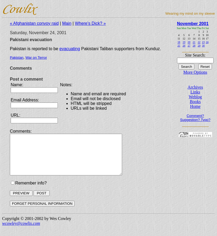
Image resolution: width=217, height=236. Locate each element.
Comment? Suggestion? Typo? (195, 118)
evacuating (69, 48)
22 (199, 42)
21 (194, 42)
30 (203, 45)
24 (207, 42)
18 (179, 42)
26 (184, 45)
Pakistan (16, 58)
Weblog (195, 97)
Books (195, 101)
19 (184, 42)
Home (195, 106)
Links (195, 92)
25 (179, 45)
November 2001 (192, 23)
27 (189, 45)
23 (203, 42)
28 (194, 45)
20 (189, 42)
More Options (195, 72)
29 (199, 45)
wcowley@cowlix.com (21, 231)
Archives (195, 87)
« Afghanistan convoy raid (34, 23)
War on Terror (36, 58)
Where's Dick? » (90, 23)
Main (66, 23)
